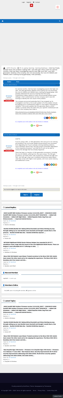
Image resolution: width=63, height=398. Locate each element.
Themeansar (47, 386)
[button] (60, 21)
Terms (34, 390)
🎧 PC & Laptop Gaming (25, 68)
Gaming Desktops (41, 68)
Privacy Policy (41, 390)
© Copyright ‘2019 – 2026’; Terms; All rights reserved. (16, 390)
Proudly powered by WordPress (21, 386)
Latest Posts (58, 396)
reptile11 (5, 278)
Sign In (25, 194)
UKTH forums (11, 68)
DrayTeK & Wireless (11, 361)
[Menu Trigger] (57, 7)
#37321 (57, 84)
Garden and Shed (10, 266)
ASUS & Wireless (10, 224)
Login (23, 2)
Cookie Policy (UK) (52, 390)
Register (29, 2)
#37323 (57, 134)
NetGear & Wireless (11, 252)
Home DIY (8, 238)
